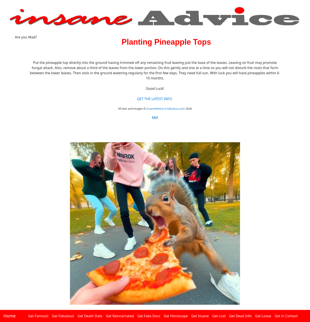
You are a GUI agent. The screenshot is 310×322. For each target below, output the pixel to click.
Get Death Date (90, 316)
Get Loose (263, 316)
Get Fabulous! (63, 316)
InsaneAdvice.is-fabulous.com (165, 108)
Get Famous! (38, 316)
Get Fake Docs (148, 316)
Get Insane (200, 316)
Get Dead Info (240, 316)
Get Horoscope (176, 316)
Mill (155, 117)
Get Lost (219, 316)
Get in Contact (286, 316)
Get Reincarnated (120, 316)
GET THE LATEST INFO (154, 98)
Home (9, 316)
